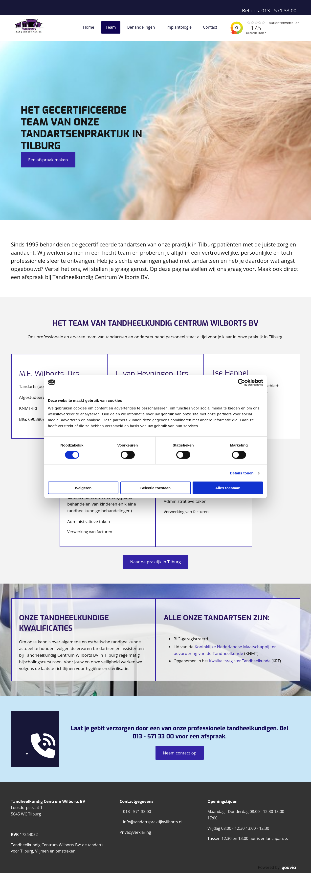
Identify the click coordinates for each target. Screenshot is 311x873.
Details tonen (241, 473)
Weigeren (83, 488)
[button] (48, 159)
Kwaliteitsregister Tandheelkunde (239, 661)
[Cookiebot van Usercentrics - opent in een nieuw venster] (241, 382)
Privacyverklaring (135, 832)
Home (88, 27)
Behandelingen (141, 27)
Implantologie (179, 27)
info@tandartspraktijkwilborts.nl (152, 822)
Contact (210, 27)
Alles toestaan (228, 488)
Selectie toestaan (155, 488)
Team (111, 27)
